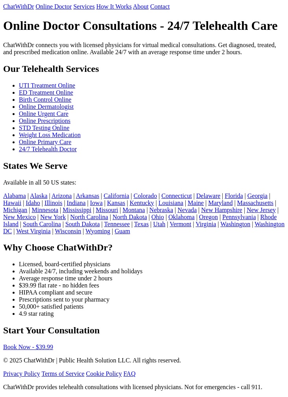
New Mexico (19, 217)
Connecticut (176, 195)
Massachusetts (255, 202)
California (116, 195)
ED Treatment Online (46, 92)
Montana (134, 210)
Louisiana (171, 202)
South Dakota (82, 224)
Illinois (53, 202)
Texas (141, 224)
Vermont (180, 224)
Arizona (62, 195)
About (141, 6)
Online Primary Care (45, 142)
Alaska (38, 195)
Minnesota (45, 210)
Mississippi (77, 210)
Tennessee (117, 224)
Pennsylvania (239, 217)
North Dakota (130, 217)
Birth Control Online (45, 99)
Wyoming (97, 231)
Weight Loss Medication (50, 135)
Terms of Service (62, 373)
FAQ (130, 373)
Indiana (76, 202)
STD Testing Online (44, 127)
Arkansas (88, 195)
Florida (234, 195)
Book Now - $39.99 (28, 347)
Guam (122, 231)
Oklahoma (181, 217)
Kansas (116, 202)
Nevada (187, 210)
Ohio (157, 217)
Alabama (14, 195)
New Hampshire (221, 210)
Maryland (220, 202)
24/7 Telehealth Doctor (48, 149)
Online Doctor (53, 6)
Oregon (208, 217)
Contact (160, 6)
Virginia (206, 224)
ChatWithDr (18, 6)
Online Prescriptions (44, 120)
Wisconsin (68, 231)
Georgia (257, 195)
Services (83, 6)
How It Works (114, 6)
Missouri (107, 210)
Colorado (145, 195)
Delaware (208, 195)
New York (53, 217)
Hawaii (12, 202)
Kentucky (141, 202)
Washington (235, 224)
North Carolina (89, 217)
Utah (159, 224)
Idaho (33, 202)
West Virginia (33, 231)
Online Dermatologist (46, 106)
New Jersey (261, 210)
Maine (196, 202)
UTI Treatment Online (47, 85)
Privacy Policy (21, 373)
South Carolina (42, 224)
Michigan (15, 210)
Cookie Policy (104, 373)
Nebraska (161, 210)
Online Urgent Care (43, 113)
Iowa (96, 202)
